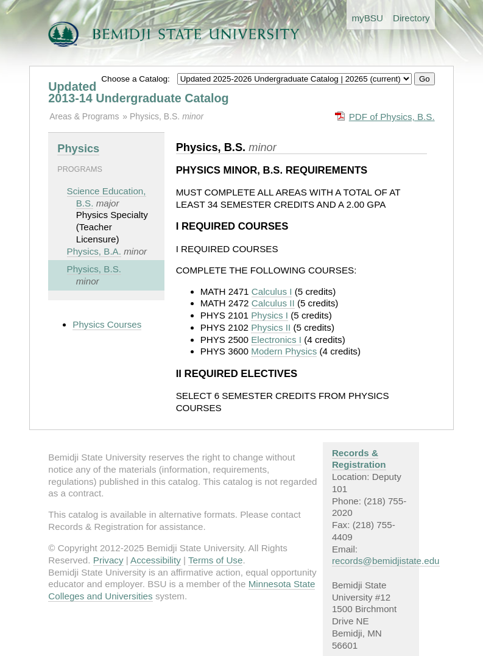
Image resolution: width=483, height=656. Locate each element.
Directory (411, 18)
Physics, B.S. (156, 116)
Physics (78, 148)
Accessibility (155, 560)
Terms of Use (215, 560)
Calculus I (272, 291)
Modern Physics (284, 351)
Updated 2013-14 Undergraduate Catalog (138, 92)
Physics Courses (106, 324)
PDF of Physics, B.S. (392, 116)
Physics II (271, 327)
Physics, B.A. (94, 251)
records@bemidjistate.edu (386, 560)
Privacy (108, 560)
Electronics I (276, 339)
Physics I (269, 315)
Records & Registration (359, 459)
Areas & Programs (84, 116)
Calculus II (273, 303)
